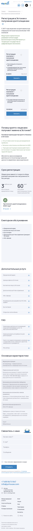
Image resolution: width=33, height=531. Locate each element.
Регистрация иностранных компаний (10, 13)
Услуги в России (6, 503)
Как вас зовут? (8, 437)
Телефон (6, 447)
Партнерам (20, 507)
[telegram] (22, 5)
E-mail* (5, 442)
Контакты (20, 512)
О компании (20, 509)
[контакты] (26, 5)
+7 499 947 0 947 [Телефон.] (8, 482)
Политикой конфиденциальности (21, 472)
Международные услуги (14, 11)
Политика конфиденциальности (9, 522)
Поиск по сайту (7, 515)
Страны (3, 506)
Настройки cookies (6, 526)
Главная (3, 11)
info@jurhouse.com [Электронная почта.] (10, 484)
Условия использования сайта (9, 524)
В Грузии (7, 209)
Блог (18, 499)
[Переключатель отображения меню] (30, 5)
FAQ (18, 504)
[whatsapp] (19, 5)
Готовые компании (6, 508)
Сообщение (7, 452)
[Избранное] (21, 54)
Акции (19, 501)
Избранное (27, 1)
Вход (20, 515)
